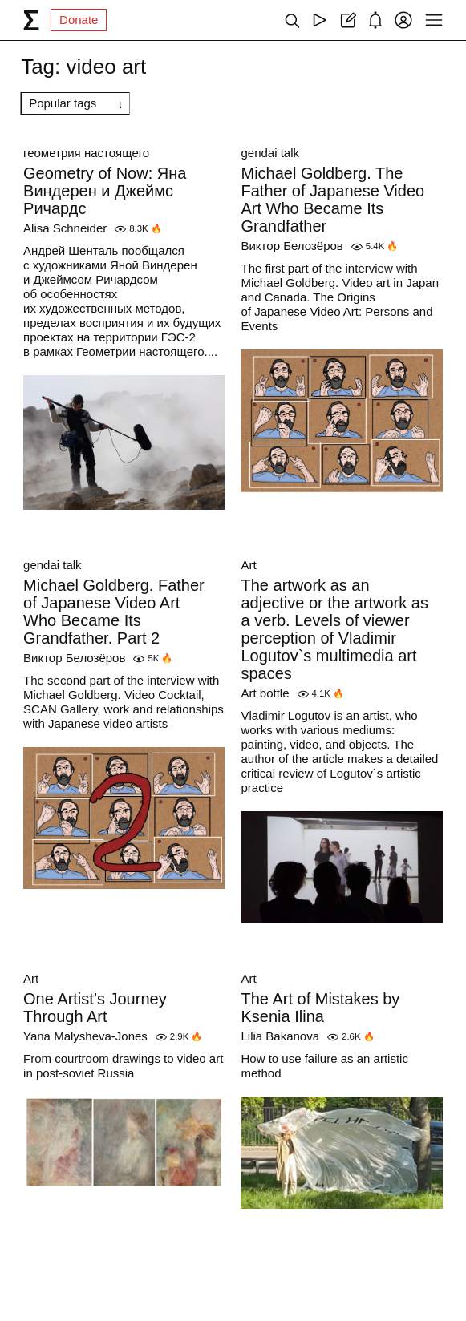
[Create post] (348, 20)
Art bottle (265, 693)
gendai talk (270, 153)
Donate (78, 19)
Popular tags (62, 103)
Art (248, 565)
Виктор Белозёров (291, 245)
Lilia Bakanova (280, 1036)
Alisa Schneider (65, 228)
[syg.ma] (31, 20)
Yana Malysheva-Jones (85, 1036)
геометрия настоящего (86, 153)
